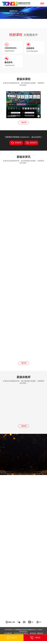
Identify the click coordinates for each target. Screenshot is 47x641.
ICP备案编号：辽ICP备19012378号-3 (16, 633)
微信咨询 (31, 142)
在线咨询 (16, 142)
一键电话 (35, 637)
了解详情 (23, 122)
